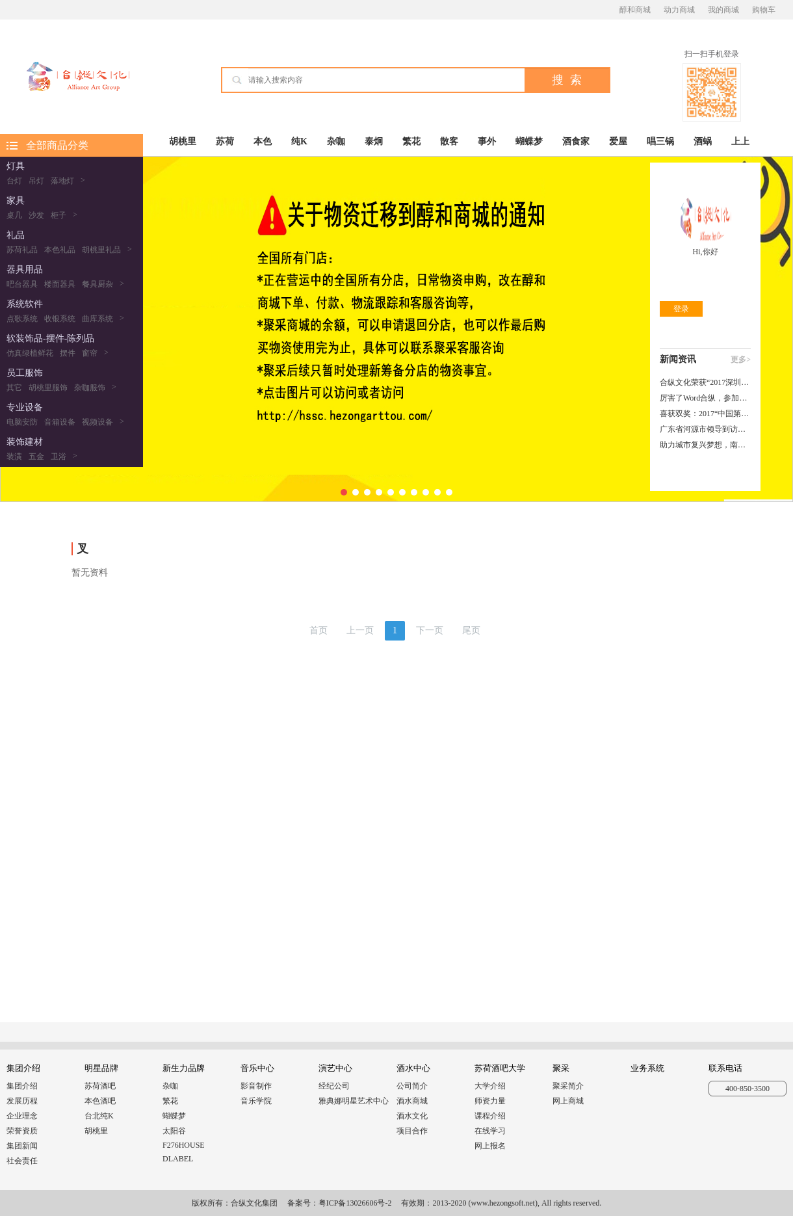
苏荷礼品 (22, 249)
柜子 (58, 215)
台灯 (14, 180)
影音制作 (256, 1085)
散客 (449, 141)
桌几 (14, 215)
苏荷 (225, 141)
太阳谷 (174, 1130)
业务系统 (647, 1068)
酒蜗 (703, 141)
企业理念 (22, 1115)
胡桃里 (182, 141)
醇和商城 (635, 9)
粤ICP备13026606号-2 (355, 1203)
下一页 (429, 630)
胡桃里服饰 (48, 387)
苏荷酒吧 (100, 1085)
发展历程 (22, 1100)
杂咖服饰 (89, 387)
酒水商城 (412, 1100)
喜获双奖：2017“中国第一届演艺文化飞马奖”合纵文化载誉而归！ (705, 413)
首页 (318, 630)
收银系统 (59, 318)
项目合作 (412, 1130)
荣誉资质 (22, 1130)
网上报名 (490, 1145)
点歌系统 (22, 318)
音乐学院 (256, 1100)
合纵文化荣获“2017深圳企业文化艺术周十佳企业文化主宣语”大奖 (705, 382)
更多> (741, 359)
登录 (681, 308)
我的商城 (723, 9)
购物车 (763, 9)
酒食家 (576, 141)
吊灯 (36, 180)
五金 (36, 456)
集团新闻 (22, 1145)
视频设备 (97, 422)
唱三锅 (660, 141)
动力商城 (679, 9)
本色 (263, 141)
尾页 (471, 630)
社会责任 (22, 1160)
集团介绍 (22, 1085)
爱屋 (618, 141)
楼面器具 (59, 284)
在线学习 (490, 1130)
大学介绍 (490, 1085)
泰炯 (374, 141)
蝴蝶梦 (529, 141)
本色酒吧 (100, 1100)
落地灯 (62, 180)
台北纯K (99, 1115)
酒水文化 (412, 1115)
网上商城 (568, 1100)
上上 (740, 141)
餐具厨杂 (97, 284)
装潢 (14, 456)
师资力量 (490, 1100)
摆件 (67, 353)
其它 (14, 387)
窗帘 (90, 353)
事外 (487, 141)
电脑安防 (22, 422)
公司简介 (412, 1085)
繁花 (411, 141)
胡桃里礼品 (101, 249)
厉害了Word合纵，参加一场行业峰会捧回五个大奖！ (705, 398)
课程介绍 (490, 1115)
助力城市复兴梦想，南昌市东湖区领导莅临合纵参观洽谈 (705, 444)
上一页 (360, 630)
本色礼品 (59, 249)
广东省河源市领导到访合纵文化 (705, 429)
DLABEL (177, 1158)
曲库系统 (97, 318)
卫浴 (58, 456)
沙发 (36, 215)
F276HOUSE (183, 1145)
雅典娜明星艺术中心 (353, 1100)
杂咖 (336, 141)
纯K (299, 141)
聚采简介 (568, 1085)
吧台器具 (22, 284)
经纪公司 (334, 1085)
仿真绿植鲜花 (29, 353)
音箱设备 (59, 422)
